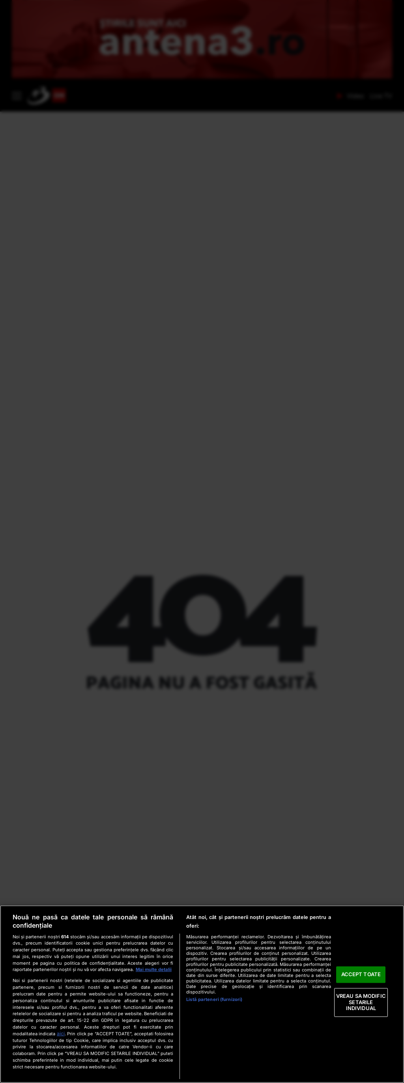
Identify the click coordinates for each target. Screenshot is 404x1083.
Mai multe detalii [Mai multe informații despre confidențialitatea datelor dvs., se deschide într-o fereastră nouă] (154, 969)
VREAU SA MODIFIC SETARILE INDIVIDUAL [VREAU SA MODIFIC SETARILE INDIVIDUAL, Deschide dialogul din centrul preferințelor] (361, 1002)
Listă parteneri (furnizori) (214, 999)
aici (61, 1033)
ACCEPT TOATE (361, 974)
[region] (202, 994)
